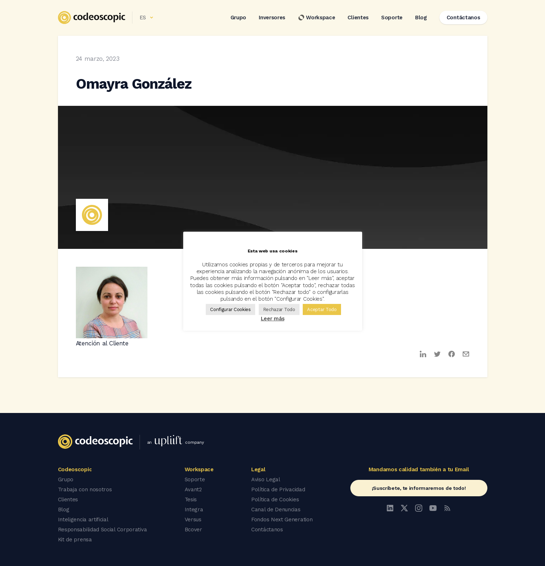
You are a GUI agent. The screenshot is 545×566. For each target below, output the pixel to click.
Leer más (272, 318)
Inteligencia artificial (83, 519)
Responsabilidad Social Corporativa (102, 529)
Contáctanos (267, 529)
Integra (194, 509)
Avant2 (193, 489)
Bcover (193, 529)
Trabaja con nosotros (85, 489)
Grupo (238, 17)
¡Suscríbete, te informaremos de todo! (419, 488)
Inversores (272, 17)
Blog (421, 17)
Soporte (392, 17)
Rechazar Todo (279, 309)
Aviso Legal (265, 479)
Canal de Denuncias (276, 509)
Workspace (316, 17)
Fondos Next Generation (281, 519)
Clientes (358, 17)
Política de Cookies (275, 499)
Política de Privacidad (278, 489)
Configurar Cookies (230, 309)
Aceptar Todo (321, 309)
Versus (193, 519)
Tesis (191, 499)
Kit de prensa (75, 539)
